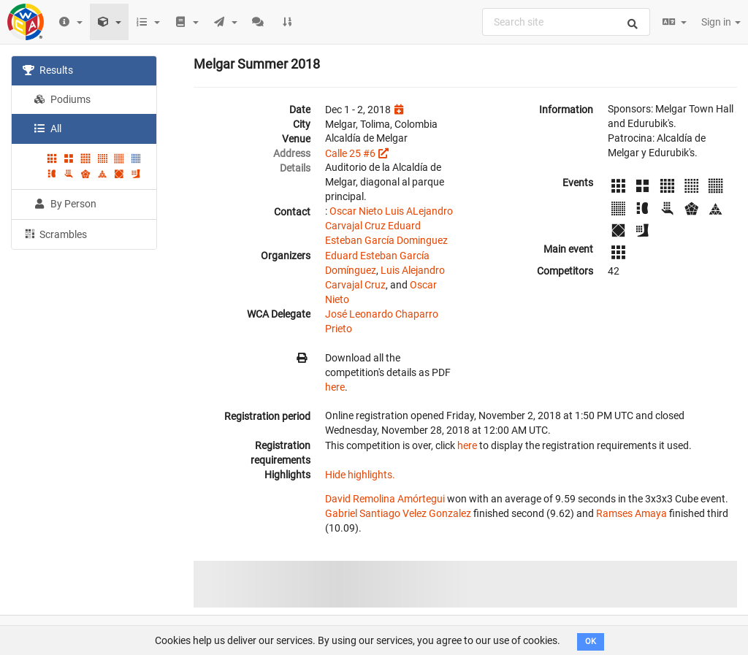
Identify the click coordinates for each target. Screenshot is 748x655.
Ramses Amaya (631, 513)
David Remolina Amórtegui (385, 499)
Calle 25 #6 (350, 153)
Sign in (721, 22)
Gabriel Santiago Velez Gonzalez (398, 513)
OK (590, 641)
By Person (65, 204)
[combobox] (566, 22)
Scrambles (55, 233)
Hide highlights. (360, 474)
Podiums (62, 99)
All (47, 128)
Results (48, 70)
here (335, 387)
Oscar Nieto (356, 211)
